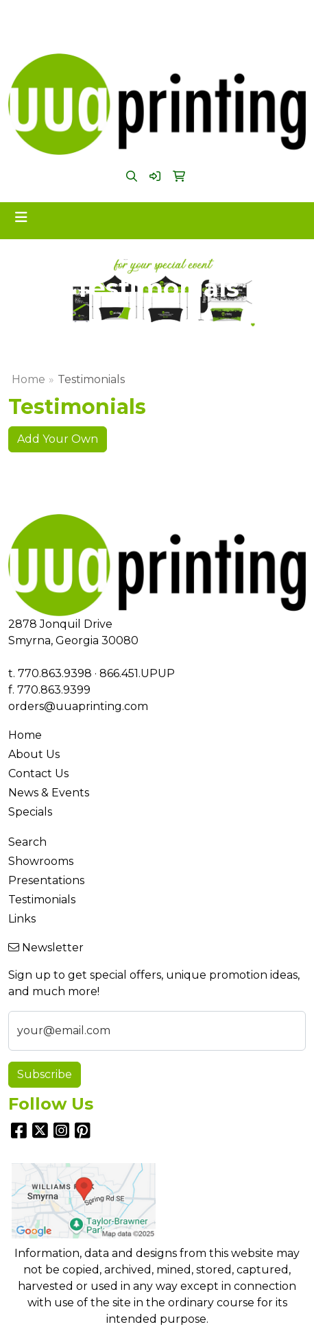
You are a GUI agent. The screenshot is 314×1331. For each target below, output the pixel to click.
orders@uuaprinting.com (154, 31)
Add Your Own (57, 438)
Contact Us (38, 773)
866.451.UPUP (194, 14)
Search (27, 841)
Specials (30, 811)
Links (22, 918)
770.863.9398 (112, 14)
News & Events (48, 792)
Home (28, 379)
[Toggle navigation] (21, 217)
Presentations (46, 880)
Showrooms (40, 861)
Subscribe (44, 1074)
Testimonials (41, 899)
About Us (34, 754)
